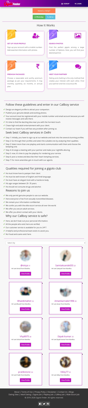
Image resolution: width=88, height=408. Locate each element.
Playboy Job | (49, 394)
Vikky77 (65, 371)
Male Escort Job (72, 394)
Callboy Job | (60, 394)
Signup (65, 4)
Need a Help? (44, 10)
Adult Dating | (26, 394)
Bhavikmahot (25, 300)
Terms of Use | (27, 392)
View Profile (25, 274)
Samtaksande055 (65, 265)
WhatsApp (39, 17)
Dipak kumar (66, 336)
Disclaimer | (53, 392)
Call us (50, 17)
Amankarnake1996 (66, 300)
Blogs (71, 392)
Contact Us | (63, 392)
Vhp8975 (25, 336)
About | (17, 392)
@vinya (25, 265)
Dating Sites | (14, 394)
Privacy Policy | (40, 392)
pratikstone (25, 371)
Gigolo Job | (38, 394)
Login (78, 4)
